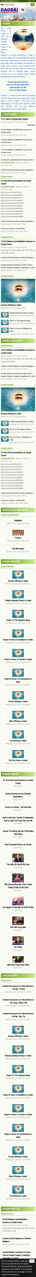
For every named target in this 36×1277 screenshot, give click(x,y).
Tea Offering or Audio (18, 741)
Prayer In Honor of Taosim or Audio (18, 659)
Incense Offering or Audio (11, 305)
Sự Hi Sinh (18, 947)
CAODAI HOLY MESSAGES (10, 515)
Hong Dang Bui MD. (7, 162)
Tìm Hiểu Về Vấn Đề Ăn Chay (18, 864)
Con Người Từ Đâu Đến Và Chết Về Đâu (18, 907)
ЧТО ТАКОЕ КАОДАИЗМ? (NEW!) (14, 119)
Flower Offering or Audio (18, 701)
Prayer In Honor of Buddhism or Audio (18, 640)
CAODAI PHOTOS (7, 237)
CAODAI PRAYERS (7, 276)
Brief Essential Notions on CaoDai (18, 844)
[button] (32, 4)
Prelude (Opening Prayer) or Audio (21, 313)
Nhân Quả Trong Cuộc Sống (18, 965)
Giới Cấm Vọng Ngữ (18, 927)
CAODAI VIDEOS (6, 177)
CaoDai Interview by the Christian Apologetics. (17, 170)
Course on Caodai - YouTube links (13, 229)
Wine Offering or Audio (18, 721)
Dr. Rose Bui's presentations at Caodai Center (17, 160)
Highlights (18, 520)
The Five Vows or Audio (18, 760)
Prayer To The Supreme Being (19, 321)
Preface (18, 538)
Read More (31, 125)
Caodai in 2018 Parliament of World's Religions (17, 257)
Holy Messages (18, 549)
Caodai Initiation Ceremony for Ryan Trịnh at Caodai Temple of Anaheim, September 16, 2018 (16, 1255)
